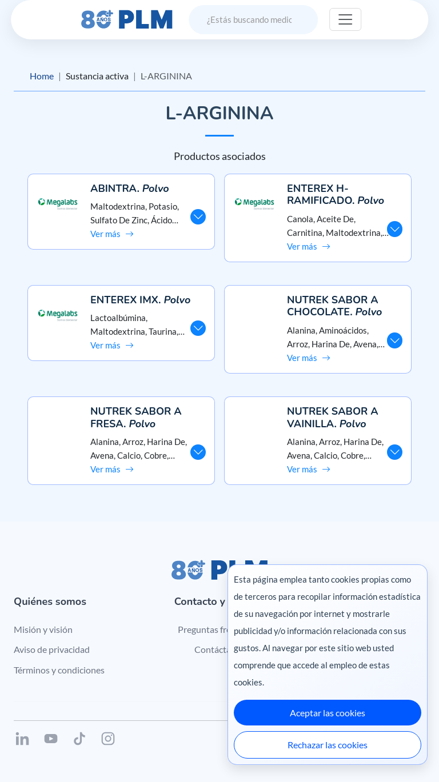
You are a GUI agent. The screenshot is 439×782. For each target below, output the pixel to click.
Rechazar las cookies (328, 744)
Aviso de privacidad (52, 649)
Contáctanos (219, 649)
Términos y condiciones (59, 669)
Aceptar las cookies (327, 712)
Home (42, 75)
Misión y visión (43, 629)
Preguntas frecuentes (220, 629)
